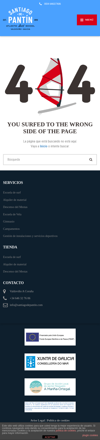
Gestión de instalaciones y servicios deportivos (30, 236)
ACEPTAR (50, 437)
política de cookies (66, 430)
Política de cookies (58, 420)
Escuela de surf (12, 192)
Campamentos (11, 228)
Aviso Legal (37, 420)
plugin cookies (90, 435)
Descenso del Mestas (15, 207)
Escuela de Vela (12, 214)
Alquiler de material (15, 199)
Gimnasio (8, 221)
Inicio (44, 146)
